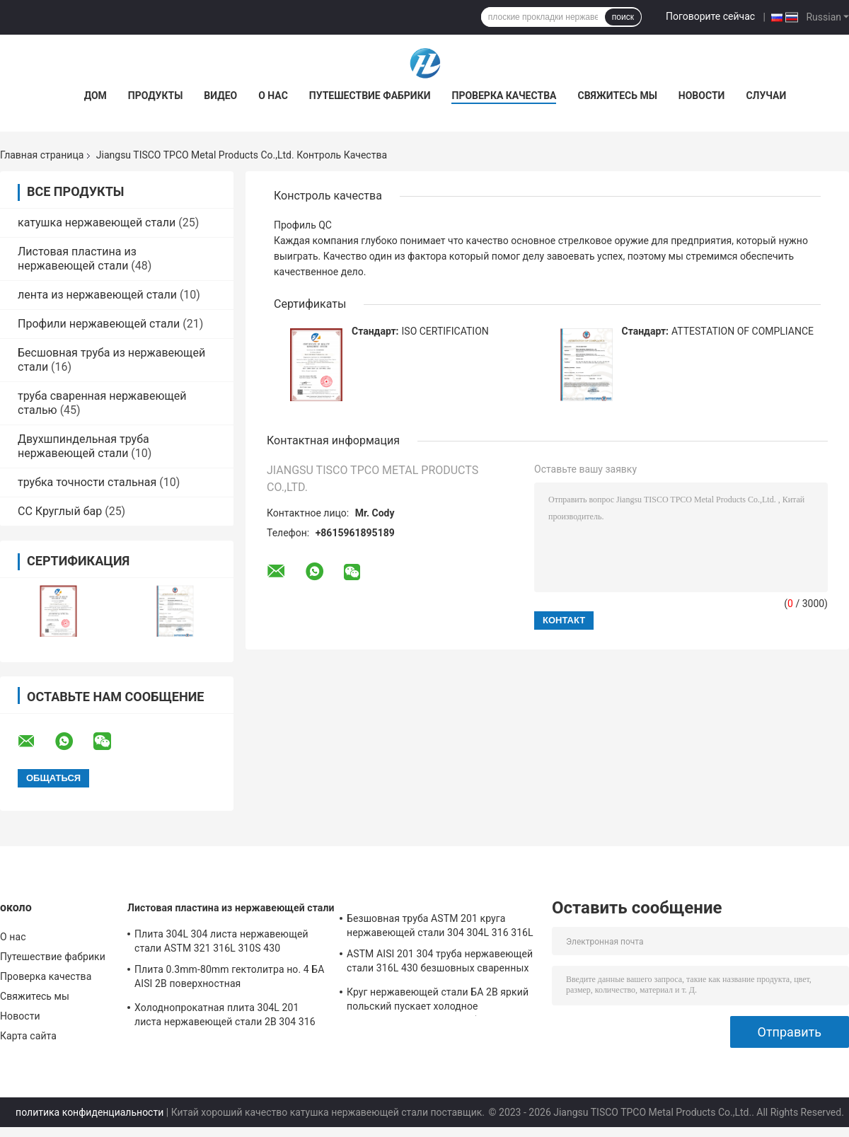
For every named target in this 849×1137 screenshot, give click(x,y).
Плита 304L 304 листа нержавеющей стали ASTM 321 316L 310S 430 (221, 941)
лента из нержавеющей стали (97, 294)
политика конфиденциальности (89, 1112)
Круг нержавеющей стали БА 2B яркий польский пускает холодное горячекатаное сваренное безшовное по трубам (438, 1001)
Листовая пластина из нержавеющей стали (77, 258)
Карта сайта (28, 1035)
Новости (701, 95)
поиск (623, 17)
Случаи (766, 95)
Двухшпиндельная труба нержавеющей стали (83, 446)
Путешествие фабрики (370, 95)
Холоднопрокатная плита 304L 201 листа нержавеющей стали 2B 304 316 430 (225, 1017)
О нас (273, 95)
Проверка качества (503, 95)
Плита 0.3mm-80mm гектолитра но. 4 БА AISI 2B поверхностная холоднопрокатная (229, 978)
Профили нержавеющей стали (99, 323)
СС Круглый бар (60, 511)
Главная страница (41, 155)
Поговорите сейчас (710, 16)
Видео (220, 95)
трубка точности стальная (87, 482)
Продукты (155, 95)
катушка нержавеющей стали (96, 222)
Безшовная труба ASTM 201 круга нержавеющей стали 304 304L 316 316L (440, 925)
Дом (95, 95)
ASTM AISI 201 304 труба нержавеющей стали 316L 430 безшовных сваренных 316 (440, 963)
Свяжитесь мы (617, 95)
